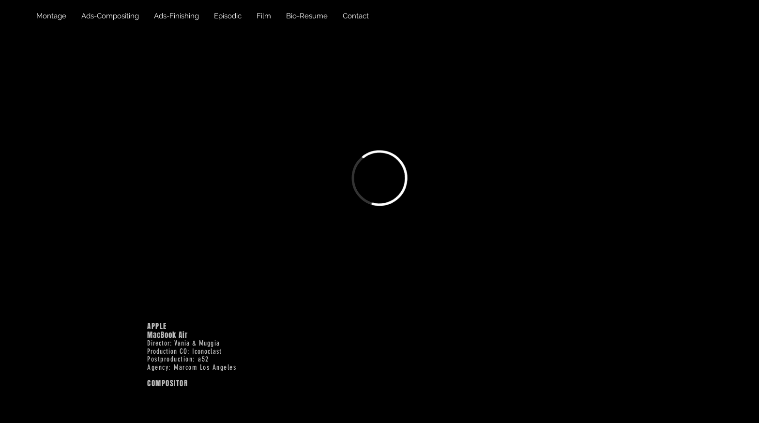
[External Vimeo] (379, 178)
